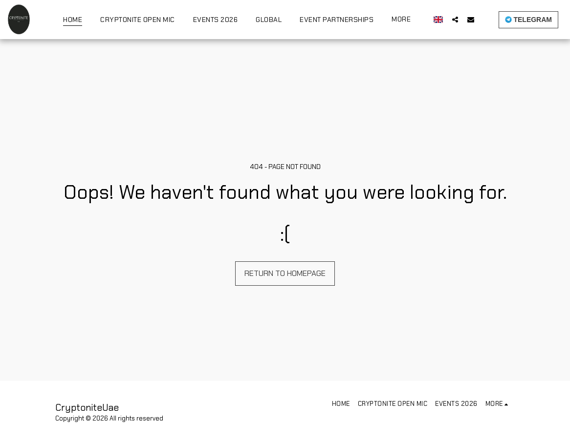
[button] (455, 19)
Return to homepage (285, 273)
